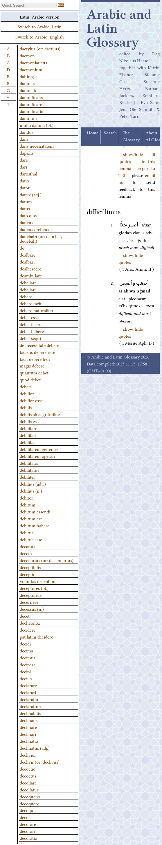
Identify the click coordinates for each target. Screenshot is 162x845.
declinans (28, 720)
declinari (28, 734)
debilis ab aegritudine (40, 414)
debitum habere (34, 525)
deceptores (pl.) (34, 588)
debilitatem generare (39, 449)
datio (24, 180)
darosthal (28, 173)
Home (92, 133)
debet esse (29, 317)
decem (26, 553)
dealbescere (30, 268)
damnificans (31, 97)
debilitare (28, 428)
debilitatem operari (37, 456)
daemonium (31, 69)
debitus (26, 532)
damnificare (31, 104)
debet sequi (30, 338)
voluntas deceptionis (39, 581)
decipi (25, 671)
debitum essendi (35, 511)
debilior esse (31, 400)
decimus (27, 657)
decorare (28, 824)
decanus (27, 546)
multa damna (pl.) (36, 125)
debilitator (29, 463)
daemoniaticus (33, 62)
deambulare (31, 275)
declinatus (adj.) (35, 748)
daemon (27, 55)
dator (25, 187)
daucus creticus (34, 229)
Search (110, 133)
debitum (27, 504)
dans (24, 139)
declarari (28, 692)
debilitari (28, 435)
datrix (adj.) (31, 194)
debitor (26, 497)
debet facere (31, 324)
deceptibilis (30, 567)
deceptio (27, 574)
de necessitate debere (39, 345)
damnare (28, 83)
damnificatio (31, 111)
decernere (29, 602)
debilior (27, 393)
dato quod (29, 215)
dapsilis (26, 152)
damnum (28, 118)
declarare (28, 685)
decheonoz (30, 622)
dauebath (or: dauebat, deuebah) (41, 238)
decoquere (29, 803)
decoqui (27, 810)
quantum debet (34, 372)
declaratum (30, 706)
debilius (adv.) (33, 483)
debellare (28, 282)
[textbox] (29, 5)
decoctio (27, 768)
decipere (27, 664)
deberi (25, 386)
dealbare (27, 254)
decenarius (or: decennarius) (46, 560)
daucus (26, 222)
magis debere (32, 365)
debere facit (31, 303)
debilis (26, 407)
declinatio (29, 741)
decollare (28, 782)
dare (24, 159)
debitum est (31, 518)
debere (26, 296)
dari (23, 166)
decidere (27, 629)
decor (25, 817)
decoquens (30, 796)
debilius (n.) (31, 490)
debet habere (32, 331)
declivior (28, 754)
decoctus (28, 775)
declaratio (29, 699)
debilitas (27, 442)
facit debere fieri (35, 359)
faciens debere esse (37, 352)
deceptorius (31, 595)
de (22, 247)
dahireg (27, 76)
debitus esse (31, 539)
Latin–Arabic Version (40, 16)
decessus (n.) (32, 609)
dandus (26, 132)
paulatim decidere (36, 636)
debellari (28, 289)
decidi (25, 643)
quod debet (30, 379)
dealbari (27, 261)
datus (25, 208)
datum (26, 201)
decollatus (29, 789)
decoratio (28, 838)
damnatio (28, 90)
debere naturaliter (36, 310)
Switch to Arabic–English (39, 36)
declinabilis (30, 713)
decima (26, 650)
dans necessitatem (37, 145)
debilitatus (29, 470)
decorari (27, 831)
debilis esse (30, 421)
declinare (28, 727)
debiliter (27, 476)
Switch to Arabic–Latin (40, 26)
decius (26, 678)
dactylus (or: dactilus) (40, 48)
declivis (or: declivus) (40, 761)
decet (25, 615)
